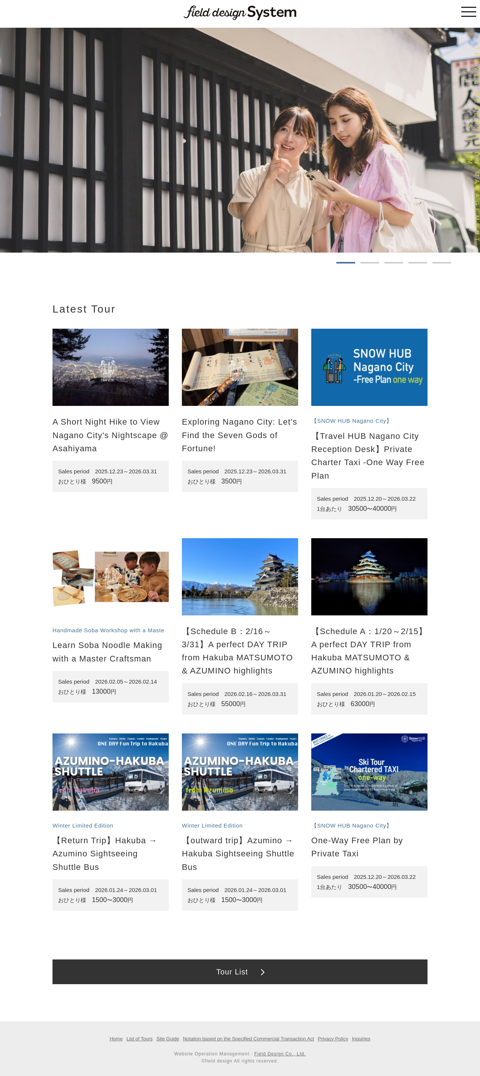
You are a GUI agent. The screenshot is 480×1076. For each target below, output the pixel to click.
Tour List (232, 972)
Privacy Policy (333, 1039)
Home (116, 1039)
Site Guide (167, 1039)
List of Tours (139, 1039)
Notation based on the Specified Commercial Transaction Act (248, 1039)
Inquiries (361, 1039)
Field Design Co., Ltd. (280, 1054)
